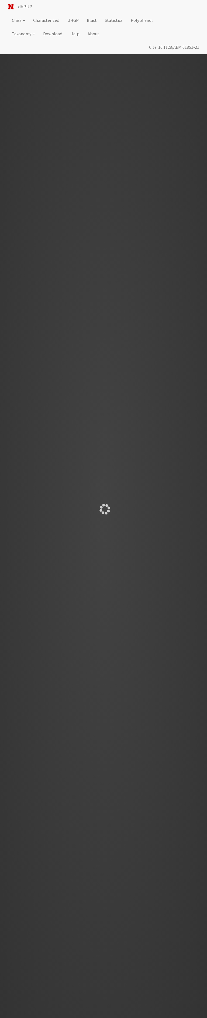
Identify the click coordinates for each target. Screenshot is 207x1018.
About (93, 33)
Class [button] (18, 20)
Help (75, 33)
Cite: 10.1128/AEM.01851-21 (174, 47)
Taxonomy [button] (23, 33)
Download (52, 33)
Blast (92, 20)
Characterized (46, 20)
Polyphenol (142, 20)
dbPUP (25, 7)
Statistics (114, 20)
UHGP (73, 20)
